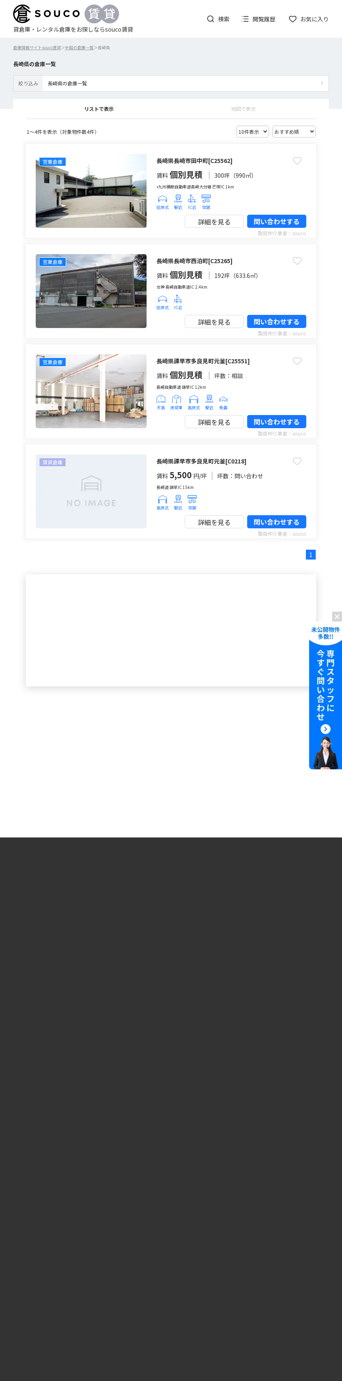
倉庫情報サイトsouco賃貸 (37, 47)
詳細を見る (214, 222)
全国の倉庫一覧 (79, 47)
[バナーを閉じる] (337, 617)
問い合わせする (277, 221)
